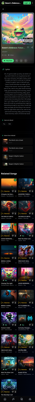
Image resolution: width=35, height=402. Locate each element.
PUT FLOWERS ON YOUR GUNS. (25, 306)
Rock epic (8, 218)
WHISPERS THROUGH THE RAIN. (25, 194)
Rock (24, 240)
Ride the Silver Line (24, 239)
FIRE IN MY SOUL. (23, 261)
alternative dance (14, 285)
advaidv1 (4, 52)
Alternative (26, 196)
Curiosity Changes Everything (25, 328)
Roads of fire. (22, 372)
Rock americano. (28, 374)
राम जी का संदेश (22, 350)
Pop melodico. (10, 196)
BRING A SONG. (6, 261)
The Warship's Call (7, 395)
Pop (7, 240)
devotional (25, 352)
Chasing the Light (7, 283)
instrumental (8, 329)
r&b (9, 124)
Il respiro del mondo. (8, 194)
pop (4, 124)
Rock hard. (26, 263)
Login (27, 3)
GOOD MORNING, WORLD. (8, 239)
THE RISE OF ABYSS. (7, 216)
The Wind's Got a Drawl (16, 140)
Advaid (10, 142)
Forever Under (5, 328)
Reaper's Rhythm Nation (16, 156)
